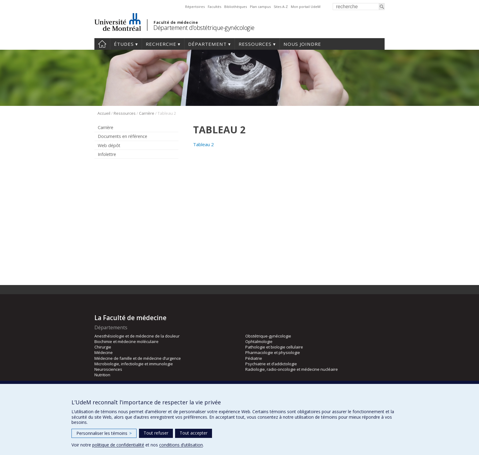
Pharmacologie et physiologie (272, 352)
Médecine (103, 352)
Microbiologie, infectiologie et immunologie (133, 364)
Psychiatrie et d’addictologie (271, 364)
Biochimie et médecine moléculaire (126, 341)
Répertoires (195, 6)
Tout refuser (156, 433)
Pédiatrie (253, 358)
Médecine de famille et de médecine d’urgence (137, 358)
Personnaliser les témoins (104, 433)
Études (124, 44)
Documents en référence (122, 136)
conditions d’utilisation (181, 445)
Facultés (214, 6)
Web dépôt (109, 145)
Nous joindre (302, 44)
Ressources (255, 44)
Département (207, 44)
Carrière (146, 113)
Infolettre (107, 154)
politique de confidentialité (118, 445)
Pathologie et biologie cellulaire (274, 347)
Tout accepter (193, 433)
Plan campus (260, 6)
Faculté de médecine (176, 22)
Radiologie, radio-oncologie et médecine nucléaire (291, 369)
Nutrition (102, 374)
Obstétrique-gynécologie (268, 336)
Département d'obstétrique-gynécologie (203, 27)
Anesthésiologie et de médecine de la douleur (137, 336)
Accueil (102, 44)
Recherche (161, 44)
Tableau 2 (203, 144)
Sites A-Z (281, 6)
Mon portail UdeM (305, 6)
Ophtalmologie (258, 341)
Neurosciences (108, 369)
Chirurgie (102, 347)
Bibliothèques (235, 6)
